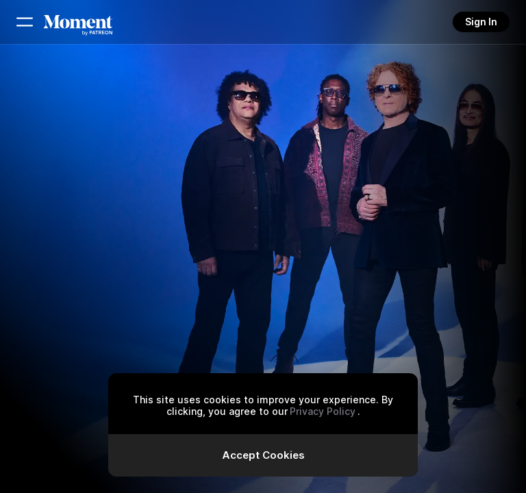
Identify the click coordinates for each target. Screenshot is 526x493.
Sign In (481, 21)
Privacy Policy (322, 411)
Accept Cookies (263, 455)
